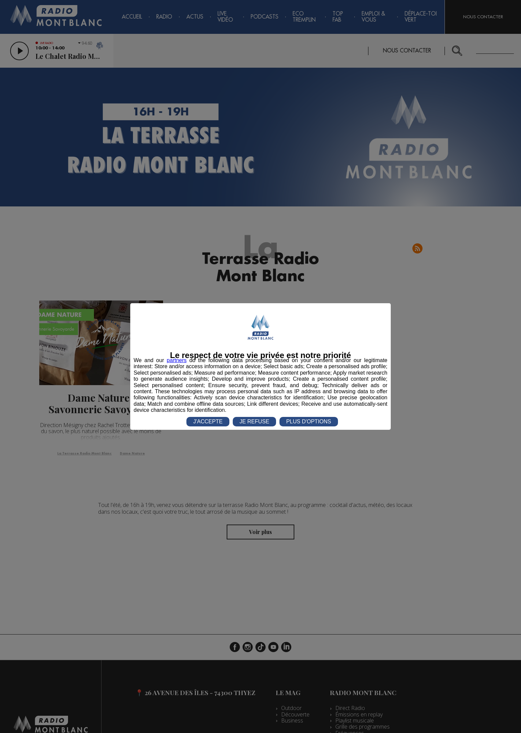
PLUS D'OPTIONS (308, 421)
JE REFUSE (254, 421)
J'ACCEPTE (208, 421)
